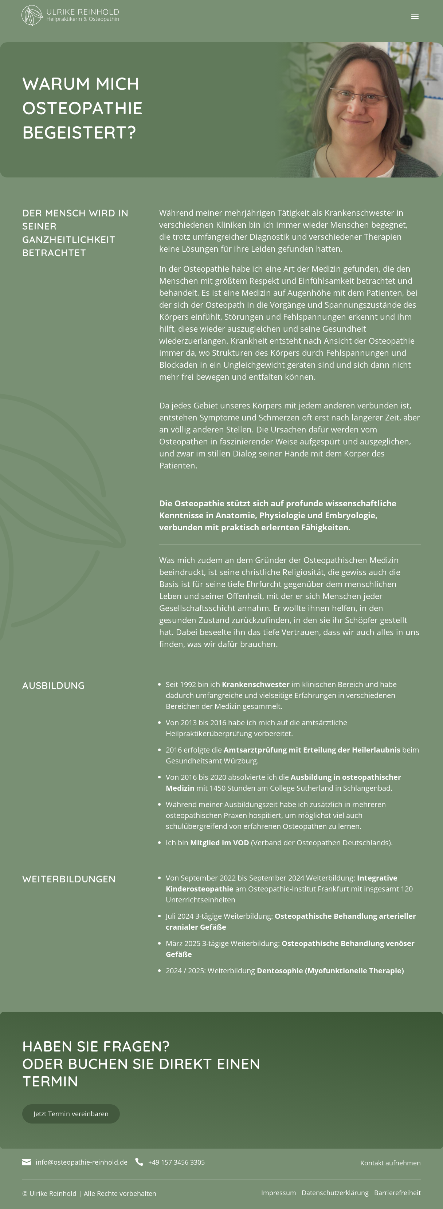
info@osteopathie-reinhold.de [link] (82, 1162)
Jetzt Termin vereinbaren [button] (71, 1113)
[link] (78, 15)
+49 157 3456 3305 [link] (176, 1162)
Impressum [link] (278, 1192)
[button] (415, 21)
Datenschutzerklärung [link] (335, 1192)
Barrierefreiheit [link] (397, 1192)
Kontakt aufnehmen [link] (390, 1162)
